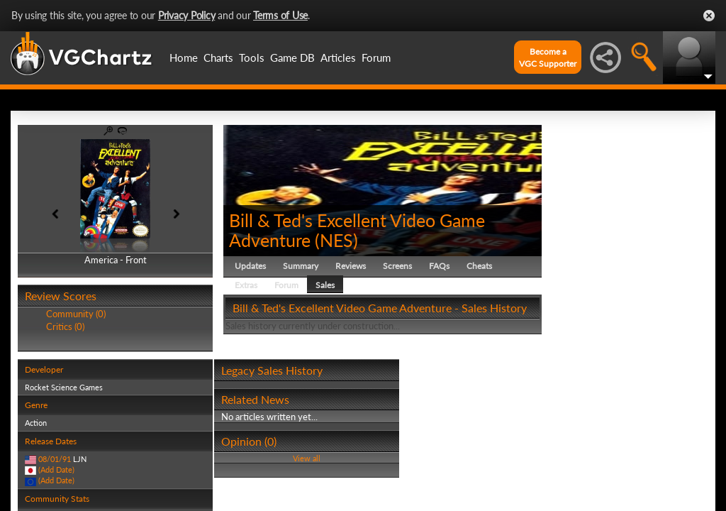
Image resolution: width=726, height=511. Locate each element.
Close (709, 15)
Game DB (292, 57)
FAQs (439, 265)
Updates (250, 265)
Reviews (350, 265)
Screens (397, 265)
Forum (376, 57)
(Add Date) (56, 469)
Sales (325, 285)
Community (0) (76, 313)
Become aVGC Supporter (547, 57)
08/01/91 (54, 458)
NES (336, 240)
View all (306, 458)
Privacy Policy (187, 15)
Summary (300, 265)
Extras (246, 285)
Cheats (479, 265)
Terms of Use (280, 15)
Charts (218, 57)
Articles (338, 57)
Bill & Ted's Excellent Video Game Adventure (357, 230)
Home (183, 57)
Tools (251, 57)
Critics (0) (65, 326)
